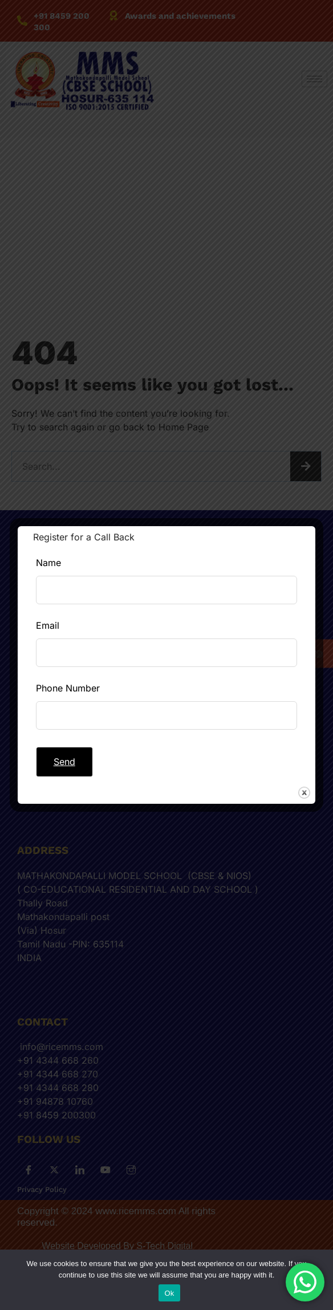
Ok (169, 1293)
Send (64, 761)
